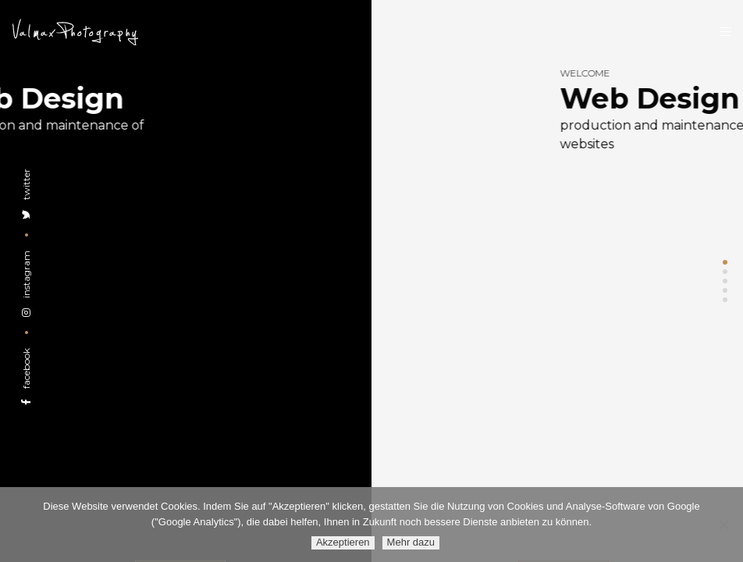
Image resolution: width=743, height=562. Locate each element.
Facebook (26, 376)
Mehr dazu (411, 542)
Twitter (26, 194)
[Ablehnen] (723, 524)
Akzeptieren (343, 542)
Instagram (26, 284)
